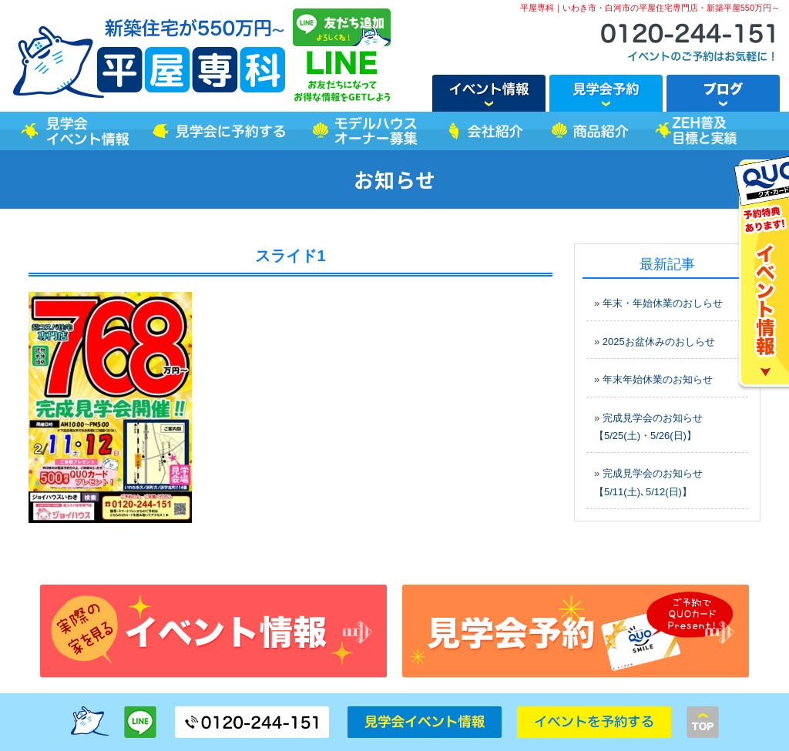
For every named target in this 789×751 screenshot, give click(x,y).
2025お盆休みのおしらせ (659, 341)
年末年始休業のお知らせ (658, 379)
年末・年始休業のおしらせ (663, 303)
